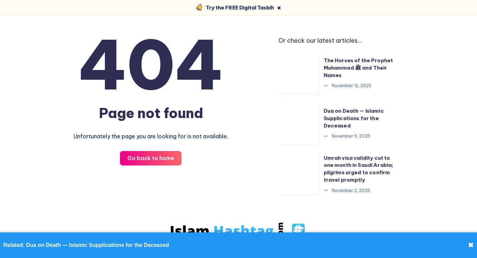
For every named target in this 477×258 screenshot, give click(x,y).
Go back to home (150, 158)
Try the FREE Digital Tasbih (240, 7)
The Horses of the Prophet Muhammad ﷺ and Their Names (358, 67)
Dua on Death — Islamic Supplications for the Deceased (354, 118)
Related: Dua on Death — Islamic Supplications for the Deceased (86, 245)
